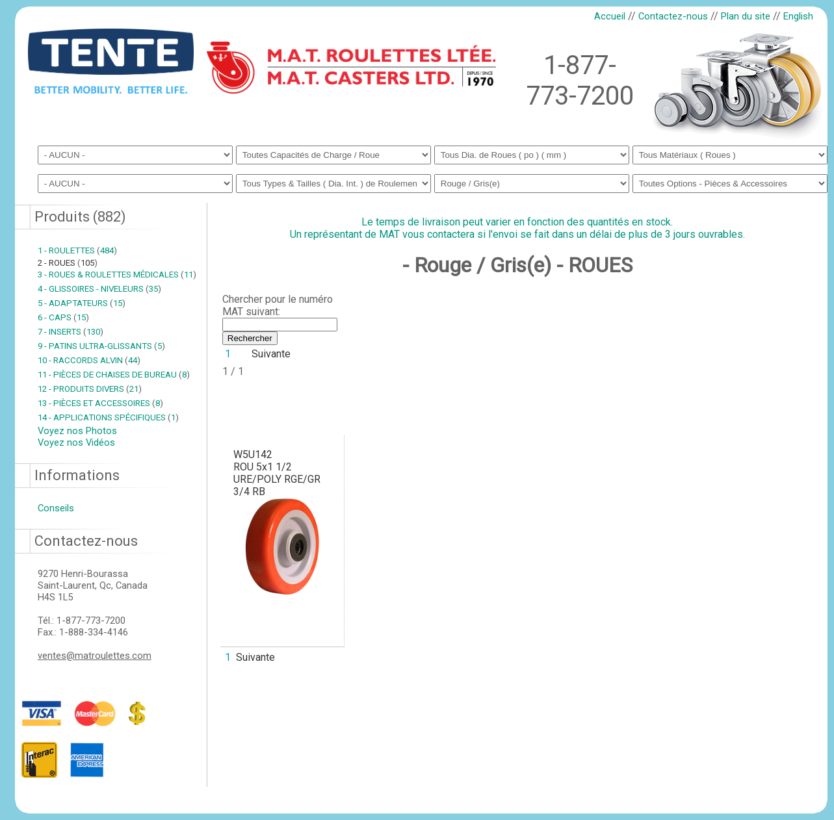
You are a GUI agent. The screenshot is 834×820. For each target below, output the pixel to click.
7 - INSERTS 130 (70, 332)
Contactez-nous (673, 16)
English (798, 16)
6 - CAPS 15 (63, 317)
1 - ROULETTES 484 (77, 250)
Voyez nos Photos (77, 431)
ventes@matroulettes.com (94, 655)
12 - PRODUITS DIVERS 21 (90, 389)
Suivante (271, 354)
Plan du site (745, 16)
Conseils (56, 508)
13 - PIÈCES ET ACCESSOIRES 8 (100, 403)
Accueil (609, 16)
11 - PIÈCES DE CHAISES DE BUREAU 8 (114, 374)
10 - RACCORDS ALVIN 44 (89, 360)
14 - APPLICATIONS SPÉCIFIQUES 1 (108, 417)
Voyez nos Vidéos (76, 442)
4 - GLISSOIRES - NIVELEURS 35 (99, 289)
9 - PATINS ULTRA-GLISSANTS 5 (101, 346)
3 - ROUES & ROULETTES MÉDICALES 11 (117, 274)
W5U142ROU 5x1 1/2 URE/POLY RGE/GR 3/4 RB (276, 473)
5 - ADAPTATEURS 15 (81, 303)
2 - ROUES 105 (68, 263)
